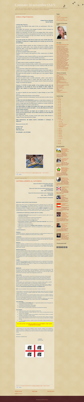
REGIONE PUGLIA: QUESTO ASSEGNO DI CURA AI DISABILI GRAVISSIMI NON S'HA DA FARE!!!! (65, 169)
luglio (60, 128)
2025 (59, 99)
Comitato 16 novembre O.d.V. (35, 5)
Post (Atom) (20, 393)
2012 (59, 140)
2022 (59, 104)
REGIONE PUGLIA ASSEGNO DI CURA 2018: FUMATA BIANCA (65, 178)
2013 (59, 118)
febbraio (60, 136)
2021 (59, 105)
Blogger (46, 399)
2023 (59, 102)
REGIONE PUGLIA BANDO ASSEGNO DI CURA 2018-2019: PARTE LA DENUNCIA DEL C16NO (65, 150)
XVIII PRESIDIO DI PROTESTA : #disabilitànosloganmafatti (65, 205)
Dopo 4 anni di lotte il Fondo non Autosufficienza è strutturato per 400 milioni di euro (64, 225)
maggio (60, 131)
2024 (59, 101)
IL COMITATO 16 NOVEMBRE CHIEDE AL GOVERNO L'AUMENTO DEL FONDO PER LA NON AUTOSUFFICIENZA (65, 215)
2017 (59, 112)
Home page (34, 391)
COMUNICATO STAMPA (63, 196)
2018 (59, 110)
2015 (59, 115)
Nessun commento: (45, 172)
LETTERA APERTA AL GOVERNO (29, 181)
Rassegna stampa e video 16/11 (62, 20)
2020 (59, 107)
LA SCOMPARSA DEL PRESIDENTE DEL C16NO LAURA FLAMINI (65, 160)
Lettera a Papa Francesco (24, 17)
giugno (60, 130)
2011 (59, 141)
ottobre (60, 121)
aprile (60, 133)
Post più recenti (18, 391)
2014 (59, 116)
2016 (59, 113)
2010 (59, 143)
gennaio (60, 138)
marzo (60, 135)
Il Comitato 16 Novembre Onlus (63, 44)
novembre (60, 119)
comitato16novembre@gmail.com (62, 92)
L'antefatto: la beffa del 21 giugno (62, 17)
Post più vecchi (50, 391)
